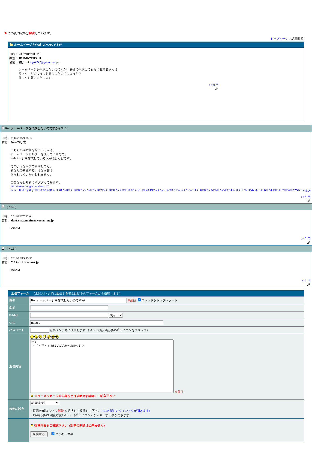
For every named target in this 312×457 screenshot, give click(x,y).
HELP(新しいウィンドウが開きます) (126, 421)
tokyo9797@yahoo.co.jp (43, 62)
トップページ (279, 38)
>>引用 (214, 85)
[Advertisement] (156, 11)
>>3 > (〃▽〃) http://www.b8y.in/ (110, 371)
